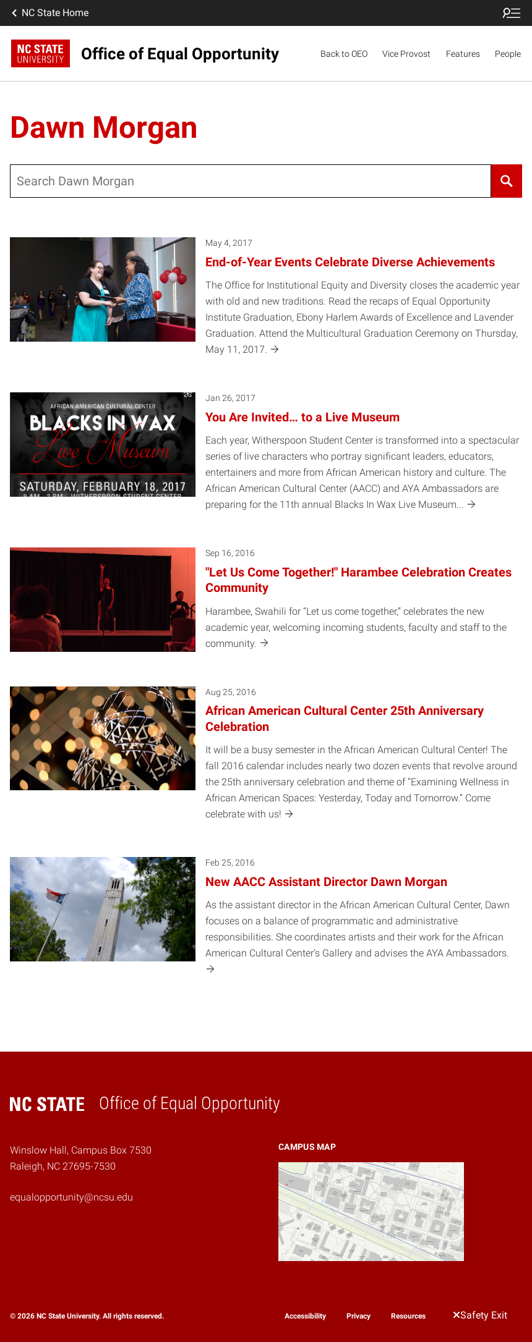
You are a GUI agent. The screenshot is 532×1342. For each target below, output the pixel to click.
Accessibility (305, 1316)
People (508, 54)
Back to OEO (343, 54)
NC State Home (48, 13)
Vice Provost (406, 54)
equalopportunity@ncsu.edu (71, 1197)
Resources (408, 1316)
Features (463, 54)
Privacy (358, 1316)
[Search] (506, 181)
